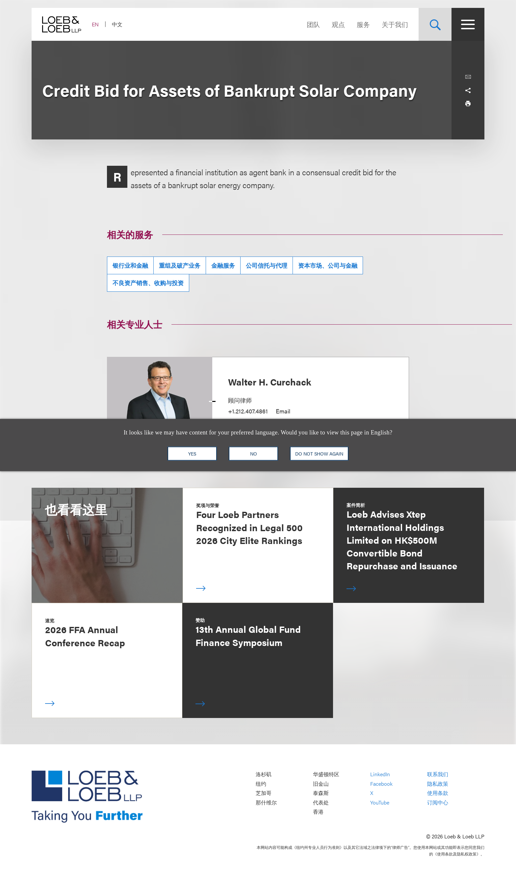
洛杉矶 (263, 774)
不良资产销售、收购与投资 (148, 283)
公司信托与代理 (266, 265)
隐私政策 (437, 783)
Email (283, 411)
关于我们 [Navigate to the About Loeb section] (395, 24)
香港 (318, 812)
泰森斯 (321, 793)
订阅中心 (437, 802)
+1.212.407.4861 (248, 411)
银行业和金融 (130, 265)
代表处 (321, 802)
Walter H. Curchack (269, 381)
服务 (363, 24)
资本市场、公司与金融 (327, 265)
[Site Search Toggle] (435, 24)
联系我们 (437, 774)
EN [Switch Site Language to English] (95, 24)
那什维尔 (266, 802)
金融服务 (223, 265)
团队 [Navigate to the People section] (313, 24)
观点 (338, 24)
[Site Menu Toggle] (468, 24)
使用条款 (437, 793)
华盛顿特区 (326, 774)
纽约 (261, 783)
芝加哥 (263, 793)
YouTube (379, 802)
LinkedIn (380, 774)
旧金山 (321, 783)
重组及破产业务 (179, 265)
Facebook (381, 783)
